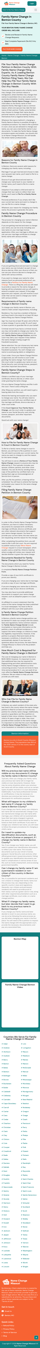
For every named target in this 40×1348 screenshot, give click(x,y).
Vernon (25, 1243)
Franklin (6, 1183)
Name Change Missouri (26, 1343)
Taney (25, 1235)
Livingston (27, 1048)
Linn (24, 1044)
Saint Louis (27, 1191)
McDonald (27, 1068)
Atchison (6, 1052)
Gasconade (7, 1187)
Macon (25, 1052)
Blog (5, 1336)
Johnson (6, 1243)
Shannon (26, 1215)
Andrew (6, 1048)
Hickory (6, 1211)
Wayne (25, 1255)
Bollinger (6, 1076)
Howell (6, 1223)
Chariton (6, 1123)
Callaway (7, 1095)
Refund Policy (8, 1325)
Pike (24, 1139)
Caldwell (6, 1091)
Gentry (6, 1191)
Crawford (7, 1151)
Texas (25, 1239)
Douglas (6, 1175)
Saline (25, 1199)
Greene (6, 1195)
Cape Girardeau (9, 1103)
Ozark (25, 1119)
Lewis (5, 1263)
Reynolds (26, 1171)
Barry (5, 1060)
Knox (5, 1247)
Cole (5, 1143)
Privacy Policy (8, 1329)
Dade (5, 1155)
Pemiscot (26, 1123)
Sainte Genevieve (29, 1195)
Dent (5, 1171)
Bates (5, 1068)
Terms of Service (10, 1332)
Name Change (13, 55)
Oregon (26, 1111)
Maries (25, 1060)
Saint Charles (28, 1179)
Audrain (6, 1056)
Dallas (5, 1159)
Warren (25, 1247)
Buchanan (7, 1084)
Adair (5, 1044)
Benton (6, 1072)
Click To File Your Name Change (13, 10)
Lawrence (7, 1259)
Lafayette (7, 1255)
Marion (25, 1064)
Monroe (26, 1088)
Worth (25, 1263)
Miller (25, 1076)
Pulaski (25, 1151)
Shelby (25, 1219)
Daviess (6, 1163)
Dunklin (6, 1179)
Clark (5, 1131)
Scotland (26, 1207)
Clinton (6, 1139)
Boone (6, 1080)
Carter (6, 1111)
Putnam (26, 1155)
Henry (5, 1207)
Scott (25, 1211)
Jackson (6, 1231)
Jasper (6, 1235)
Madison (26, 1056)
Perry (25, 1127)
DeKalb (6, 1167)
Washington (27, 1251)
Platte (25, 1143)
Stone (25, 1227)
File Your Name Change (12, 49)
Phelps (25, 1135)
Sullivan (26, 1231)
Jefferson (7, 1239)
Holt (5, 1215)
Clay (5, 1135)
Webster (26, 1259)
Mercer (25, 1072)
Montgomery (28, 1091)
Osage (25, 1115)
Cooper (6, 1147)
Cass (5, 1115)
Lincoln (6, 1267)
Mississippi (27, 1080)
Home (4, 55)
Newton (26, 1103)
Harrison (6, 1203)
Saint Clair (27, 1183)
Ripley (25, 1175)
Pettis (25, 1131)
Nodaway (26, 1107)
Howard (6, 1219)
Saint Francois (28, 1187)
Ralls (24, 1159)
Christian (7, 1127)
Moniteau (26, 1084)
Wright (25, 1267)
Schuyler (26, 1203)
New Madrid (27, 1099)
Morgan (26, 1095)
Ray (24, 1167)
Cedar (5, 1119)
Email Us (8, 1311)
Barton (6, 1064)
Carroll (6, 1107)
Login (32, 3)
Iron (5, 1227)
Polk (24, 1147)
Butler (5, 1088)
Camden (6, 1099)
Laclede (6, 1251)
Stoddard (26, 1223)
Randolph (26, 1163)
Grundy (6, 1199)
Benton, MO (9, 1315)
